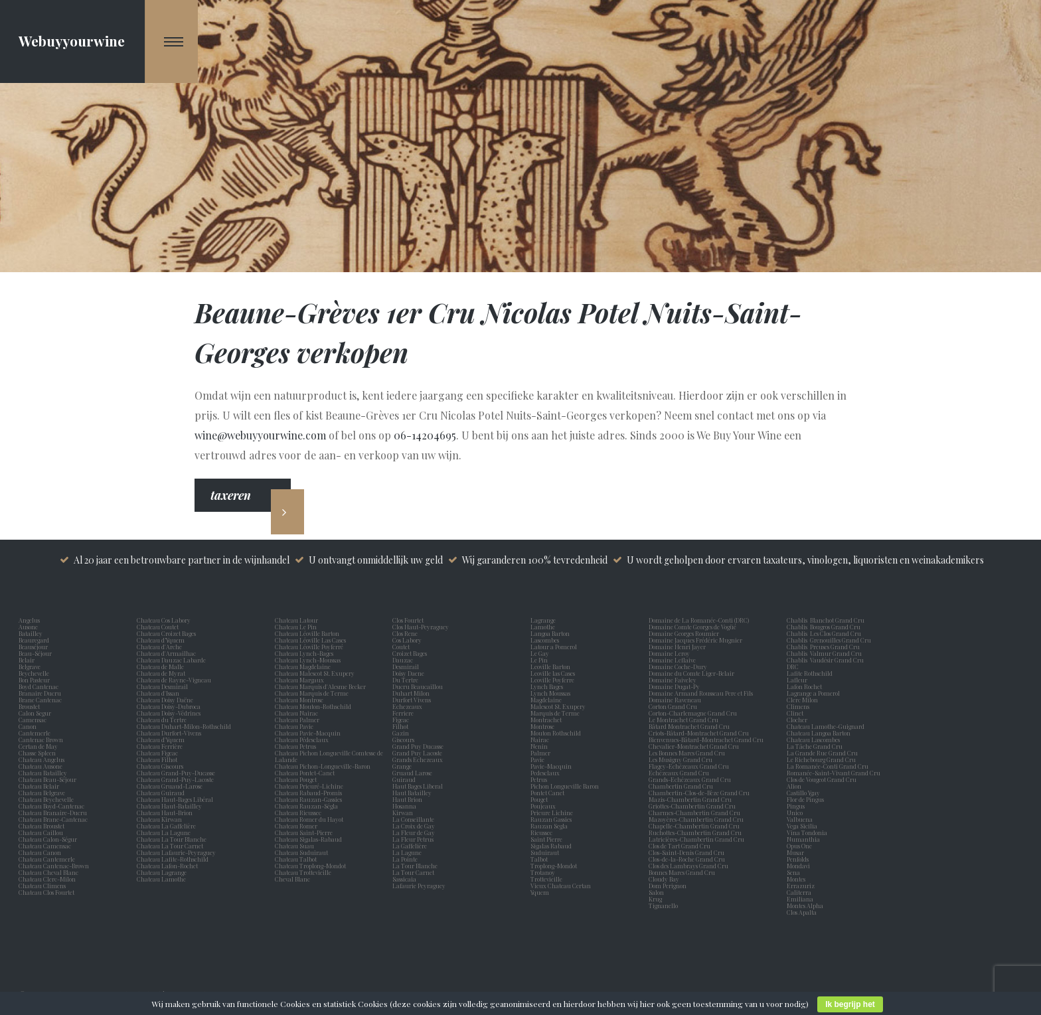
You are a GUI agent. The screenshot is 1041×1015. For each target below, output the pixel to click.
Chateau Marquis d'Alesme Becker (320, 686)
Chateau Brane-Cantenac (53, 819)
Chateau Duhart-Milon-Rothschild (184, 726)
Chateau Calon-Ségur (48, 839)
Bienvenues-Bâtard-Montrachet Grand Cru (706, 739)
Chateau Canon (40, 852)
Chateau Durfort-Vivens (169, 733)
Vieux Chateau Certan (562, 886)
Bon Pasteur (35, 680)
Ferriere (404, 713)
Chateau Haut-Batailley (169, 806)
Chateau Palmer (297, 720)
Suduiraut (546, 852)
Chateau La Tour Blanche (171, 839)
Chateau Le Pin (297, 627)
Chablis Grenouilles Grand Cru (829, 640)
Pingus (796, 806)
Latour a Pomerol (555, 647)
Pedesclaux (546, 773)
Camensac (34, 720)
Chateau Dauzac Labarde (171, 660)
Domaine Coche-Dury (678, 666)
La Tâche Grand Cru (814, 746)
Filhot (400, 726)
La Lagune (408, 852)
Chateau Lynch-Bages (304, 653)
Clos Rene (406, 633)
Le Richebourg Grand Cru (821, 759)
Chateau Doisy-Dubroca (168, 706)
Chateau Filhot (157, 759)
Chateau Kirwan (159, 819)
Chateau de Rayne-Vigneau (174, 680)
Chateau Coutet (158, 627)
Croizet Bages (411, 653)
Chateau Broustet (42, 826)
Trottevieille (546, 879)
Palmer (541, 753)
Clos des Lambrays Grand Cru (688, 866)
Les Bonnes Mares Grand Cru (687, 753)
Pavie (537, 759)
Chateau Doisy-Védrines (168, 713)
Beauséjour (33, 647)
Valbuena (801, 819)
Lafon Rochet (804, 686)
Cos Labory (408, 640)
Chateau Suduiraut (301, 852)
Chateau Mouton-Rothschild (313, 706)
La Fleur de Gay (415, 832)
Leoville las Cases (554, 673)
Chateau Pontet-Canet (305, 773)
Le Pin (540, 660)
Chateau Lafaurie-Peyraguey (176, 852)
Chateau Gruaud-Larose (169, 786)
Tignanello (663, 905)
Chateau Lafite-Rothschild (172, 859)
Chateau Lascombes (813, 739)
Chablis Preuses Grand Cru (823, 647)
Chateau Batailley (43, 773)
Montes (796, 879)
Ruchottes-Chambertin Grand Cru (695, 832)
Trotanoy (544, 872)
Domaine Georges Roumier (684, 633)
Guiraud (405, 779)
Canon (28, 726)
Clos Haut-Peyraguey (420, 627)
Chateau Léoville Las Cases (310, 640)
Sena (793, 872)
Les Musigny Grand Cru (680, 759)
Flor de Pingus (807, 799)
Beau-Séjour (35, 653)
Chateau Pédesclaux (302, 739)
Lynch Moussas (551, 693)
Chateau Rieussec (298, 813)
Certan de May (39, 746)
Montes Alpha (805, 905)
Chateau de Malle (160, 666)
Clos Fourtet (408, 620)
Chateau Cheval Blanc (48, 872)
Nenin (539, 746)
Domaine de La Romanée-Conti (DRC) (699, 620)
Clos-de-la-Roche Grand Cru (687, 859)
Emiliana (800, 899)
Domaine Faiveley (672, 680)
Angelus (29, 620)
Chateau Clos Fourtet (46, 892)
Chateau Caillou (41, 832)
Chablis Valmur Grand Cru (824, 653)
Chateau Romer (296, 826)
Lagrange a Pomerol (814, 693)
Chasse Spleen (37, 753)
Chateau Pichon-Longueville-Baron (322, 766)
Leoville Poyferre (552, 680)
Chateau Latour (296, 620)
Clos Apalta (802, 912)
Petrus (540, 779)
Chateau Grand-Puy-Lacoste (175, 779)
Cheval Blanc (292, 879)
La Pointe (406, 859)
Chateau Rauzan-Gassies (308, 799)
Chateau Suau (294, 846)
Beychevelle (35, 673)
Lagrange (544, 620)
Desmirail (407, 666)
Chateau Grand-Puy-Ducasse (176, 773)
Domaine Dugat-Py (675, 686)
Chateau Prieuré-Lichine (309, 786)
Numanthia (803, 839)
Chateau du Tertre (162, 720)
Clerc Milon (804, 700)
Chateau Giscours (160, 766)
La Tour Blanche (416, 866)
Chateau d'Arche (159, 647)
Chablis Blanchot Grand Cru (825, 620)
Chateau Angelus (41, 759)
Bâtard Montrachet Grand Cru (689, 726)
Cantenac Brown (42, 739)
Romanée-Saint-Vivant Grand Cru (833, 773)
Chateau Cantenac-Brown (54, 866)
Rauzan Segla (550, 826)
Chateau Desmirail (162, 686)
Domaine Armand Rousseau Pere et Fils (701, 693)
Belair (27, 660)
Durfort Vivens (413, 700)
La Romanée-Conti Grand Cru (827, 766)
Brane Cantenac (41, 700)
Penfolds (798, 859)
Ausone (28, 627)
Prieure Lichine (553, 813)
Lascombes (546, 640)
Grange (403, 766)
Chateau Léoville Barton (307, 633)
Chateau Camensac (45, 846)
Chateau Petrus (297, 746)
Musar (797, 852)
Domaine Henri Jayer (677, 647)
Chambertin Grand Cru (681, 786)
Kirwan (404, 813)
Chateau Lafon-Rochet (167, 866)
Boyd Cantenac (40, 686)
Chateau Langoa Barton (818, 733)
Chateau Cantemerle (47, 859)
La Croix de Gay (415, 826)
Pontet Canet (548, 793)
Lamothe (544, 627)
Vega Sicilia (803, 826)
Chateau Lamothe (161, 879)
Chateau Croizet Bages (166, 633)
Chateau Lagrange (162, 872)
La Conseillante (414, 819)
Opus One (801, 846)
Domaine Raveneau (675, 700)
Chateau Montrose (299, 700)
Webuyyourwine (72, 40)
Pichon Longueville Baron (565, 786)
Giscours (404, 739)
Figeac (400, 720)
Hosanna (405, 806)
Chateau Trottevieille (303, 872)
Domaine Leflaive (672, 660)
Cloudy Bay (664, 879)
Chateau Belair (39, 786)
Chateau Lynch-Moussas (308, 660)
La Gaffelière (409, 846)
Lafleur (798, 680)
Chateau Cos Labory (164, 620)
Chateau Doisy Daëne (165, 700)
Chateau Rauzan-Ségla (306, 806)
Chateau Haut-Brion (165, 813)
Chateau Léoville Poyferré (309, 647)
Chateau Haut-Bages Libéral (175, 799)
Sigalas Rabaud (552, 846)
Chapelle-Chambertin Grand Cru (694, 826)
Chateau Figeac (157, 753)
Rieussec (542, 832)
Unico (796, 813)
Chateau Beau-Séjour (47, 779)
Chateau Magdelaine (303, 666)
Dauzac (402, 660)
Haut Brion (408, 799)
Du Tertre (406, 680)
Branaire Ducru (41, 693)
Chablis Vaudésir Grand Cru (825, 660)
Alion (795, 786)
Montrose (543, 726)
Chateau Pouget (296, 779)
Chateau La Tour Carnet (170, 846)
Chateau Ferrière (160, 746)
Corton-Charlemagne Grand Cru (693, 713)
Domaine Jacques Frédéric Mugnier (695, 640)
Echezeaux (408, 706)
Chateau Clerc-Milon (47, 879)
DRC (793, 666)
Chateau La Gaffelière (166, 826)
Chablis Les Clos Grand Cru (824, 633)
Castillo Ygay (803, 793)
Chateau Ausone (40, 766)
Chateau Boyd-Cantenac (51, 806)
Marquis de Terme (556, 713)
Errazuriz (801, 886)
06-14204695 (425, 435)
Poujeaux (544, 806)
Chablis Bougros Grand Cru (823, 627)
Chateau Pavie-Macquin (308, 733)
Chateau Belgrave (42, 793)
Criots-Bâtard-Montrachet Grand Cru (699, 733)
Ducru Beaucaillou (417, 686)
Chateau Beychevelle (46, 799)
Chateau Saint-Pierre (304, 832)
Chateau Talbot (296, 859)
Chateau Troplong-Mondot (311, 866)
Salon (656, 892)
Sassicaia (405, 879)
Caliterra (799, 892)
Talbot (540, 859)
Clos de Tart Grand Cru (679, 846)
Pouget (540, 799)
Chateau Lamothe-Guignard (825, 726)
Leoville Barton (551, 666)
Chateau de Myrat (161, 673)
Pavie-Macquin (551, 766)
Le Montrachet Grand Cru (683, 720)
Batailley (32, 633)
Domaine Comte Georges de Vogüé (692, 627)
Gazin (402, 733)
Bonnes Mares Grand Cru (682, 872)
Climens (799, 706)
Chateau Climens (42, 886)
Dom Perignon (667, 886)
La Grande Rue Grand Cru (822, 753)
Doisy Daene (409, 673)
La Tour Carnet (414, 872)
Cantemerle (36, 733)
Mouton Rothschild (557, 733)
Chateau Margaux (301, 680)
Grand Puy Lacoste (418, 753)
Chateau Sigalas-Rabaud (308, 839)
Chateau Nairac (296, 713)
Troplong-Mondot (554, 866)
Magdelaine (546, 700)
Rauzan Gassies (552, 819)
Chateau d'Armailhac (166, 653)
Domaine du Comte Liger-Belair (691, 673)
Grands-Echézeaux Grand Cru (690, 779)
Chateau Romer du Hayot (309, 819)
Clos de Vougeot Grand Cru (821, 779)
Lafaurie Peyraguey (420, 886)
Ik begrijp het (850, 1004)
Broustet (30, 706)
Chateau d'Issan (158, 693)
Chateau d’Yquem (161, 640)
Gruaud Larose (413, 773)
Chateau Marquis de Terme (312, 693)
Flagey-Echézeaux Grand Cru (689, 766)
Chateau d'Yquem (161, 739)
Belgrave (31, 666)
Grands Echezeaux (418, 759)
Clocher (798, 720)
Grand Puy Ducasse (419, 746)
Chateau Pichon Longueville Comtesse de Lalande (329, 756)
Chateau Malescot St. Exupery (315, 673)
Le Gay (541, 653)
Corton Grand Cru (673, 706)
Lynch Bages (546, 686)
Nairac (541, 739)
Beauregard (35, 640)
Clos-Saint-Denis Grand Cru (686, 852)
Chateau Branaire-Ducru (53, 813)
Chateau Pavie (294, 726)
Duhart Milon (412, 693)
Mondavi (800, 866)
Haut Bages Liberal (418, 786)
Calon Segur (36, 713)
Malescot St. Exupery (559, 706)
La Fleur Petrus (414, 839)
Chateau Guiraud (161, 793)
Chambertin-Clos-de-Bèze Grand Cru (699, 793)
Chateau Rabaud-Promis (308, 793)
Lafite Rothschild (810, 673)
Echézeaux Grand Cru (679, 773)
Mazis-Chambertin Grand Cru (690, 799)
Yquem (539, 892)
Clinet (796, 713)
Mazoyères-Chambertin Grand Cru (696, 819)
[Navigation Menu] (172, 41)
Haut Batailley (413, 793)
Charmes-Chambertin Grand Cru (694, 813)
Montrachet (547, 720)
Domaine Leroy (669, 653)
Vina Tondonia (807, 832)
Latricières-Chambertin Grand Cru (696, 839)
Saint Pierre (547, 839)
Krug (655, 899)
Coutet (402, 647)
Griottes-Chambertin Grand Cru (692, 806)
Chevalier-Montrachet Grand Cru (694, 746)
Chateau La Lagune (164, 832)
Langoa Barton (551, 633)
